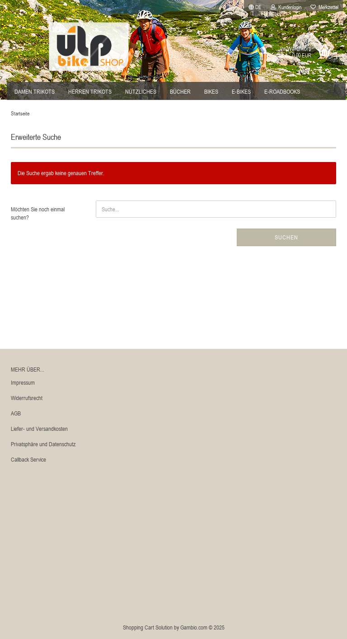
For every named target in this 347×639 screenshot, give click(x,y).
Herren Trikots (90, 91)
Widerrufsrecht (26, 397)
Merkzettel (324, 6)
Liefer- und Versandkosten (39, 428)
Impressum (23, 382)
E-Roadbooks (282, 91)
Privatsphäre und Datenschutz (43, 444)
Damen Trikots (34, 91)
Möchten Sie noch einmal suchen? (38, 213)
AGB (16, 413)
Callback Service (28, 459)
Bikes (211, 91)
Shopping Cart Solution (148, 627)
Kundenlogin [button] (286, 6)
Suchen (286, 237)
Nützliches (140, 91)
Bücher (180, 91)
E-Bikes (241, 91)
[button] (255, 5)
